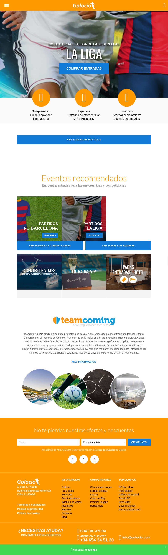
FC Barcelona (126, 487)
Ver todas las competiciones (50, 245)
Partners (66, 509)
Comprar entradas (84, 68)
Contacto (67, 513)
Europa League (98, 490)
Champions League (101, 487)
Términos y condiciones (31, 504)
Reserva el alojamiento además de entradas (126, 115)
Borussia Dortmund (129, 509)
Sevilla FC (124, 498)
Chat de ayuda (93, 531)
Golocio (66, 487)
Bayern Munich (127, 505)
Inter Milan (124, 502)
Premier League (99, 502)
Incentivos (67, 505)
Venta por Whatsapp (84, 550)
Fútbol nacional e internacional (41, 115)
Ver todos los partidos (84, 139)
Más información (84, 361)
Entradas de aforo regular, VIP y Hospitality (83, 115)
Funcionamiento (71, 498)
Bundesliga (96, 505)
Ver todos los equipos (118, 245)
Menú (6, 4)
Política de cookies (28, 513)
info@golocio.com (136, 537)
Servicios (67, 494)
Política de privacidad (105, 450)
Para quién (68, 490)
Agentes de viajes (72, 502)
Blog (64, 517)
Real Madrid (125, 490)
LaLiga (94, 494)
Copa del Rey (97, 498)
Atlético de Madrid (129, 494)
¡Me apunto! (139, 442)
